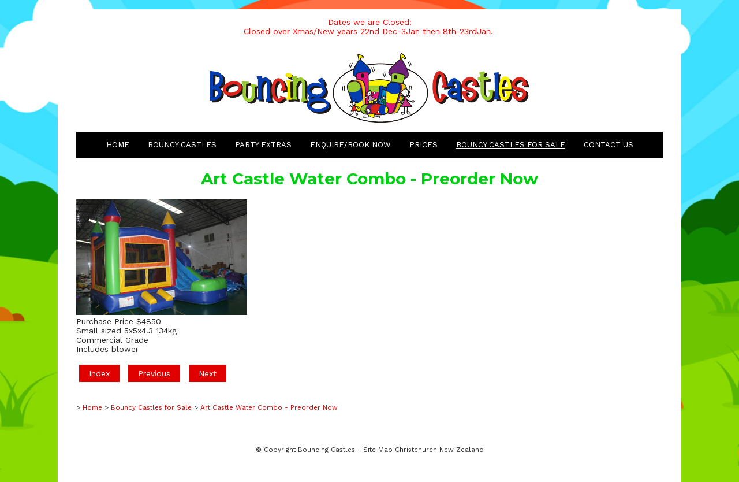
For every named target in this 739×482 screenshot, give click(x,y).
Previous (154, 373)
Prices (423, 144)
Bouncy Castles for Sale (510, 144)
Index (99, 373)
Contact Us (608, 144)
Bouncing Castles (326, 450)
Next (208, 373)
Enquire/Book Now (350, 144)
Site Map (378, 450)
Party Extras (263, 144)
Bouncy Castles (182, 144)
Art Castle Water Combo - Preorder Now (269, 407)
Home (117, 144)
